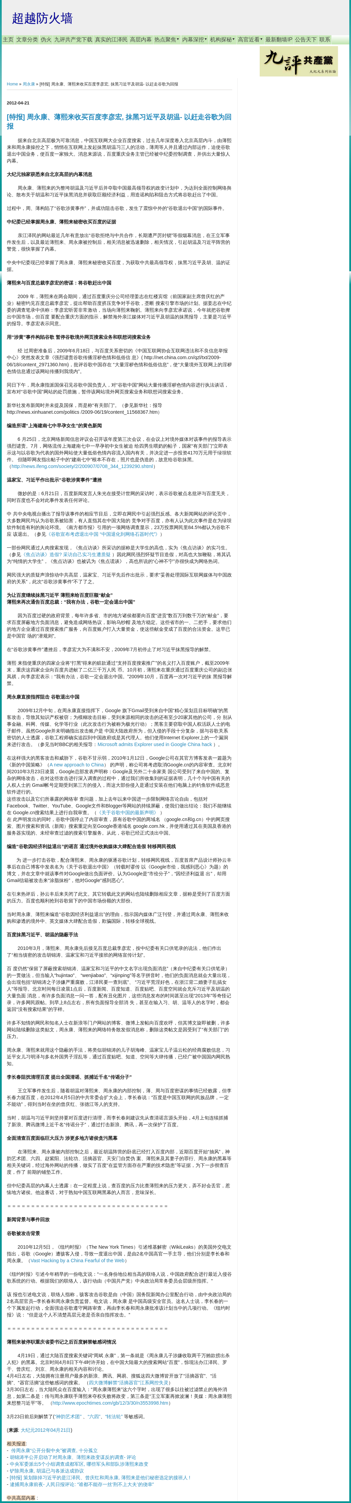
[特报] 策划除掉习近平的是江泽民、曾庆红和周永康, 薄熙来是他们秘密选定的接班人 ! (100, 1477)
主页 (8, 39)
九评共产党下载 (73, 39)
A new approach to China (77, 764)
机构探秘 (222, 39)
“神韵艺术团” (68, 1416)
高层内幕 (141, 39)
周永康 (29, 84)
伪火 (46, 39)
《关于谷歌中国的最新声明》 (128, 812)
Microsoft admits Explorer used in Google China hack (154, 744)
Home (12, 84)
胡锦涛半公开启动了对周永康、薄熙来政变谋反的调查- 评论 (73, 1457)
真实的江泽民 (111, 39)
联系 (324, 39)
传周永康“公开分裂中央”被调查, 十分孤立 (54, 1450)
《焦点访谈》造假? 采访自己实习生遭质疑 (66, 554)
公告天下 (306, 39)
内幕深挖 (194, 39)
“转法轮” (114, 1416)
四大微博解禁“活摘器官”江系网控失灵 (128, 1382)
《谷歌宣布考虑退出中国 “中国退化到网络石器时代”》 (103, 534)
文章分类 (27, 39)
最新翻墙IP (278, 39)
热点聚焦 (167, 39)
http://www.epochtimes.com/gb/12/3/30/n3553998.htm (110, 1403)
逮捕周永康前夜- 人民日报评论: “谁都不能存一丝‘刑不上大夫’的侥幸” (82, 1484)
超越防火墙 (42, 18)
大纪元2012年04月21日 (46, 1430)
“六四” (94, 1416)
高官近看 (250, 39)
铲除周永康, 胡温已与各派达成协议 (47, 1470)
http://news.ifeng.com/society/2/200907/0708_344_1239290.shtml (82, 466)
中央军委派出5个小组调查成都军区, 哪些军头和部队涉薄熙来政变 (79, 1464)
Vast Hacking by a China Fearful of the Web (78, 1260)
